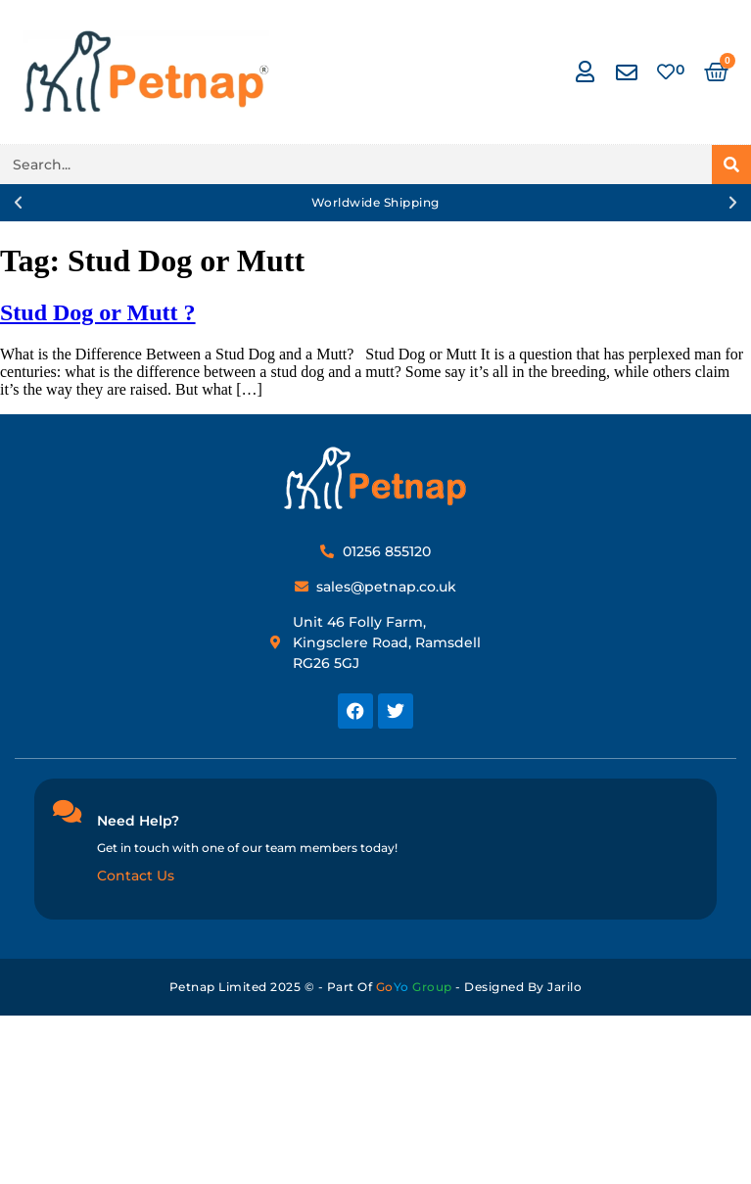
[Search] (731, 164)
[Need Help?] (66, 811)
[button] (18, 202)
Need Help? (138, 820)
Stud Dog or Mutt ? (98, 312)
